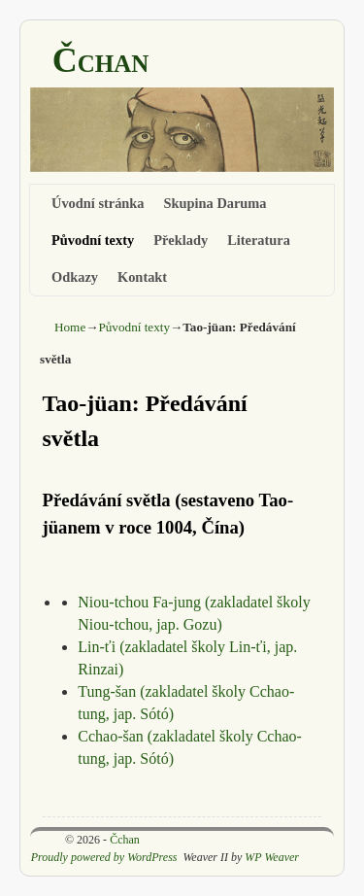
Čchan (100, 60)
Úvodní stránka (98, 203)
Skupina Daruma (215, 203)
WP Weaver (272, 857)
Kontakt (142, 277)
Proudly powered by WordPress (104, 857)
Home (69, 327)
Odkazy (74, 277)
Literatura (258, 240)
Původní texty (92, 240)
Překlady (180, 240)
